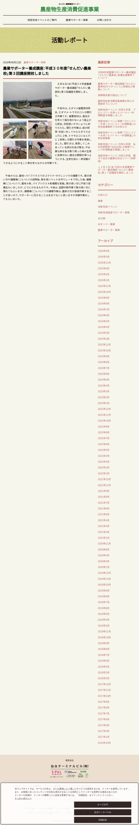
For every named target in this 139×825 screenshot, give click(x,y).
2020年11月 (104, 543)
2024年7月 (104, 309)
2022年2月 (104, 467)
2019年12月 (104, 573)
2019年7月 (104, 602)
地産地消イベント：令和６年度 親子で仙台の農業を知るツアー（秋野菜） (116, 158)
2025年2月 (104, 274)
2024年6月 (104, 315)
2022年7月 (104, 438)
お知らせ (103, 195)
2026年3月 (104, 256)
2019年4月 (104, 619)
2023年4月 (104, 385)
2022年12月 (104, 409)
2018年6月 (104, 660)
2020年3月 (104, 561)
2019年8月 (104, 596)
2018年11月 (104, 631)
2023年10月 (104, 350)
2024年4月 (104, 327)
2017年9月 (104, 701)
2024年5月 (104, 321)
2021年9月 (104, 491)
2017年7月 (104, 713)
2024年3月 (104, 332)
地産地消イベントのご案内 (42, 20)
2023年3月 (104, 391)
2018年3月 (104, 672)
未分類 (101, 218)
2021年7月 (104, 502)
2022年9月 (104, 426)
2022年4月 (104, 456)
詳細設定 (102, 820)
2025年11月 (104, 262)
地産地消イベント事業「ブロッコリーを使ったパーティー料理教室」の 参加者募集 (117, 135)
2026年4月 (104, 251)
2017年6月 (104, 719)
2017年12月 (104, 684)
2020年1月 (104, 567)
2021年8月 (104, 496)
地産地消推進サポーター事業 (114, 212)
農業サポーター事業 (77, 20)
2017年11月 (104, 690)
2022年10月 (104, 420)
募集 (100, 201)
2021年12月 (104, 479)
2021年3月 (104, 526)
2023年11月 (104, 344)
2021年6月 (104, 508)
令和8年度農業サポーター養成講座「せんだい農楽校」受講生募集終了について (117, 75)
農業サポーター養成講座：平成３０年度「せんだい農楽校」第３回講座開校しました (47, 70)
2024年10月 (104, 292)
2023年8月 (104, 362)
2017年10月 (104, 696)
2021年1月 (104, 537)
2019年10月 (104, 584)
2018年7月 (104, 655)
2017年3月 (104, 731)
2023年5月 (104, 379)
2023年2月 (104, 397)
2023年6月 (104, 374)
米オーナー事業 (106, 224)
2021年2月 (104, 532)
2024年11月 (104, 286)
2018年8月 (104, 649)
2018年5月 (104, 666)
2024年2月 (104, 338)
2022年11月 (104, 415)
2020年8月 (104, 549)
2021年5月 (104, 514)
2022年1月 (104, 473)
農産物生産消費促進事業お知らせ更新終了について (116, 102)
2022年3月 (104, 461)
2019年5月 (104, 614)
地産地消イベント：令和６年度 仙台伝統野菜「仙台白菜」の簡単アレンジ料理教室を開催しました (116, 146)
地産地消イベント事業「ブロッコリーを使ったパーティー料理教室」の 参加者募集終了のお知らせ (117, 123)
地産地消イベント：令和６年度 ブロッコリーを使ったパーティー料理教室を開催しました (116, 112)
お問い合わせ (104, 20)
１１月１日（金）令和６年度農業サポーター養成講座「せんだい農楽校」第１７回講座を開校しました (116, 169)
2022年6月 (104, 444)
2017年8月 (104, 707)
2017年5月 (104, 725)
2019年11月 (104, 579)
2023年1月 (104, 403)
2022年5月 (104, 450)
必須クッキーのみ (102, 812)
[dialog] (69, 803)
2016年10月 (104, 742)
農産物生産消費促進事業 (69, 8)
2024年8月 (104, 303)
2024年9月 (104, 297)
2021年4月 (104, 520)
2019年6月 (104, 608)
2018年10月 (104, 637)
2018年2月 (104, 678)
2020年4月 (104, 555)
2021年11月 (104, 485)
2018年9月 (104, 643)
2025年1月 (104, 280)
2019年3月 (104, 625)
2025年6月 (104, 268)
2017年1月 (104, 737)
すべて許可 (102, 804)
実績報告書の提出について (112, 95)
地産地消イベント (107, 206)
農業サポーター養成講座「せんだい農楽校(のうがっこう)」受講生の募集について (117, 86)
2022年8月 (104, 432)
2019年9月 (104, 590)
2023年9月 (104, 356)
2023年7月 (104, 368)
